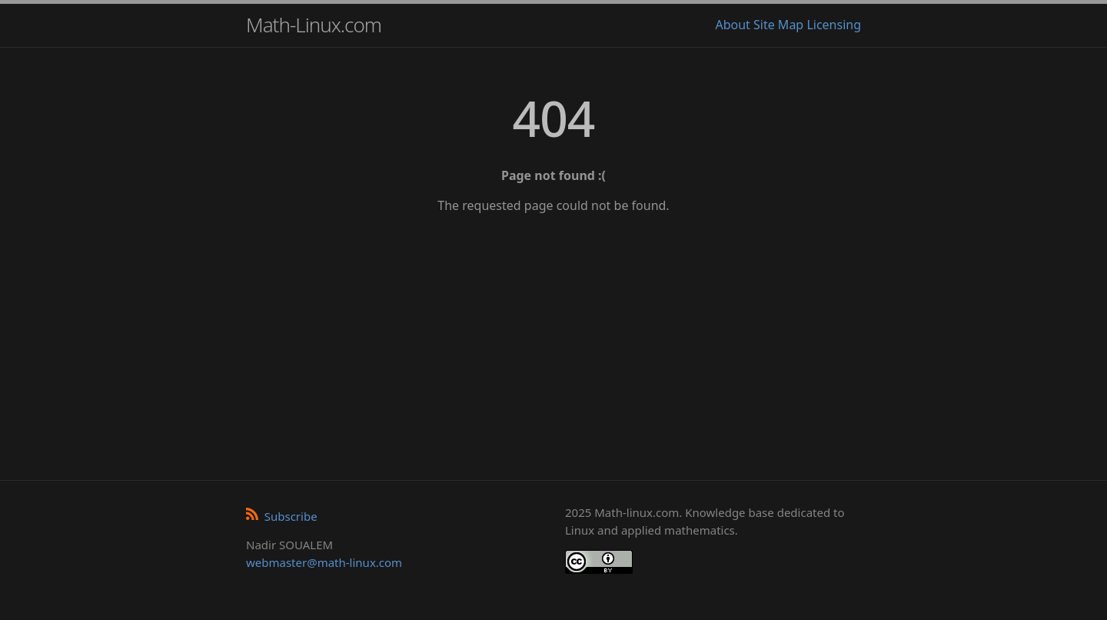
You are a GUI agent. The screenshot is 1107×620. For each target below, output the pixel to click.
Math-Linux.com (313, 24)
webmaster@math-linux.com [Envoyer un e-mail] (324, 562)
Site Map (778, 24)
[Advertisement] (553, 341)
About (732, 24)
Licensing (833, 24)
